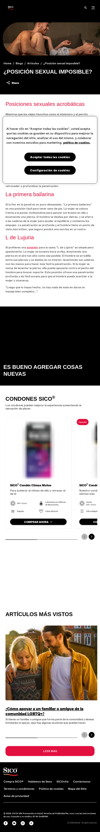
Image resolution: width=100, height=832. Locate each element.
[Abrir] (86, 8)
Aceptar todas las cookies (50, 157)
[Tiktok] (31, 823)
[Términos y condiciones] (19, 788)
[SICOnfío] (62, 781)
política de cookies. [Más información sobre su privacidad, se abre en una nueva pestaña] (76, 142)
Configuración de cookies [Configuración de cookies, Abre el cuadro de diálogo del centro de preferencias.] (50, 170)
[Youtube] (14, 823)
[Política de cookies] (51, 788)
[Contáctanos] (82, 781)
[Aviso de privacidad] (16, 796)
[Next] (92, 537)
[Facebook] (5, 823)
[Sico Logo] (10, 7)
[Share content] (12, 82)
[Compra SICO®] (13, 781)
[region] (50, 150)
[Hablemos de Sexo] (40, 781)
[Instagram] (23, 823)
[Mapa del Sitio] (77, 788)
